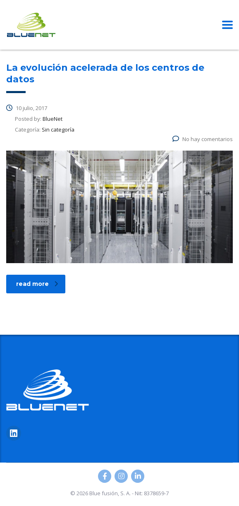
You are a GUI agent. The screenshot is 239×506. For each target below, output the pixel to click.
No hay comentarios (202, 139)
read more (37, 284)
